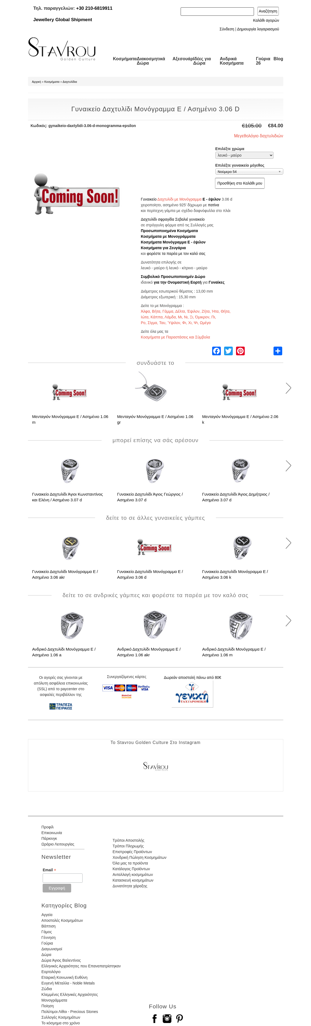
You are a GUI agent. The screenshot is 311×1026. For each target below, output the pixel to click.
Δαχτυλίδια (70, 81)
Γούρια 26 (263, 60)
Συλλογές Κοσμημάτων (61, 1017)
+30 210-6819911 (94, 8)
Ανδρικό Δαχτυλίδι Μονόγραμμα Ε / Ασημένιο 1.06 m (234, 652)
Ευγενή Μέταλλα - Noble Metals (68, 983)
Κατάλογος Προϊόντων (131, 869)
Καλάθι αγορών (266, 20)
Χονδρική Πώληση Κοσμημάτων (139, 857)
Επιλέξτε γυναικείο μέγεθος (240, 165)
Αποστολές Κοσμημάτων (62, 920)
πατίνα (213, 205)
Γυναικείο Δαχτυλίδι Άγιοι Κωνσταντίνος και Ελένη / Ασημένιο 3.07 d (67, 497)
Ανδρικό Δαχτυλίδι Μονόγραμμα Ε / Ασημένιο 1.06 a (64, 652)
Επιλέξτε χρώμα (229, 149)
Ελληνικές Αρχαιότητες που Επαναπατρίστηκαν (81, 966)
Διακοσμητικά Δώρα (151, 60)
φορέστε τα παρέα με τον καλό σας (176, 253)
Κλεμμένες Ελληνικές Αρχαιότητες (70, 994)
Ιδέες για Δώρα (202, 60)
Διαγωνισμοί (52, 949)
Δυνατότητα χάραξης (129, 886)
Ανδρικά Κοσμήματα (232, 60)
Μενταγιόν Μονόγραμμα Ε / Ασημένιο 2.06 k (240, 419)
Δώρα (46, 954)
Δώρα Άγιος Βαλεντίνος (61, 960)
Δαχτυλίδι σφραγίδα (157, 219)
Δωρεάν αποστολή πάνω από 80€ (192, 677)
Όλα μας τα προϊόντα (130, 863)
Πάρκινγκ (49, 838)
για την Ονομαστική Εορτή (178, 282)
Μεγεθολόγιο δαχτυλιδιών (258, 136)
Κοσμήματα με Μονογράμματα (168, 236)
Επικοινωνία (52, 833)
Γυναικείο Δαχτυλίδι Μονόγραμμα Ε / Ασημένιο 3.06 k (235, 574)
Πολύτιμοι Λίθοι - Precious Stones (70, 1011)
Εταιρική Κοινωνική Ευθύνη (65, 977)
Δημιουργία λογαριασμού (258, 29)
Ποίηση (48, 1006)
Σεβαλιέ (181, 219)
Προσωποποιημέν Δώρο (183, 276)
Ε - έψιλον (212, 199)
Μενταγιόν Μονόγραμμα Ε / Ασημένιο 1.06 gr (155, 419)
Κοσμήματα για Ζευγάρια (163, 248)
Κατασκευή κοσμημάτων (132, 880)
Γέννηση (49, 937)
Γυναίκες (217, 282)
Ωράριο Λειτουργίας (58, 844)
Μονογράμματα (54, 1000)
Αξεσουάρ (182, 58)
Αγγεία (47, 915)
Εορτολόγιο (51, 972)
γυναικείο (197, 219)
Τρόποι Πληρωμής (128, 846)
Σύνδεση (226, 29)
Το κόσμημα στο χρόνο (61, 1023)
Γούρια (47, 943)
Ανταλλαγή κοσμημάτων (132, 874)
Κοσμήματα (125, 58)
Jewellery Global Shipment (62, 19)
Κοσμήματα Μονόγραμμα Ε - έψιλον (173, 242)
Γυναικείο (149, 199)
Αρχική (36, 81)
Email (49, 870)
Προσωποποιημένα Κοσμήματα (169, 231)
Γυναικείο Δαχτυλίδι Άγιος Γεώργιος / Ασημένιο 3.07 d (150, 497)
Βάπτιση (49, 926)
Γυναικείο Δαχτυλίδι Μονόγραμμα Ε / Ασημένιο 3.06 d (150, 574)
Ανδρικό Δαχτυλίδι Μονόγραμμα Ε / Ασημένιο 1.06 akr (149, 652)
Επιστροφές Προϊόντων (132, 852)
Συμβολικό (150, 276)
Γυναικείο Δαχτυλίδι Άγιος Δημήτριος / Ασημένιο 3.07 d (235, 497)
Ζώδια (47, 989)
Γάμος (47, 932)
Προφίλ (48, 827)
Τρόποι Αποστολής (128, 840)
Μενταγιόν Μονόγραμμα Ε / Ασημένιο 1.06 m (70, 419)
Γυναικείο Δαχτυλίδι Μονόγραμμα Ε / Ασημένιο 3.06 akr (65, 574)
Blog (278, 58)
